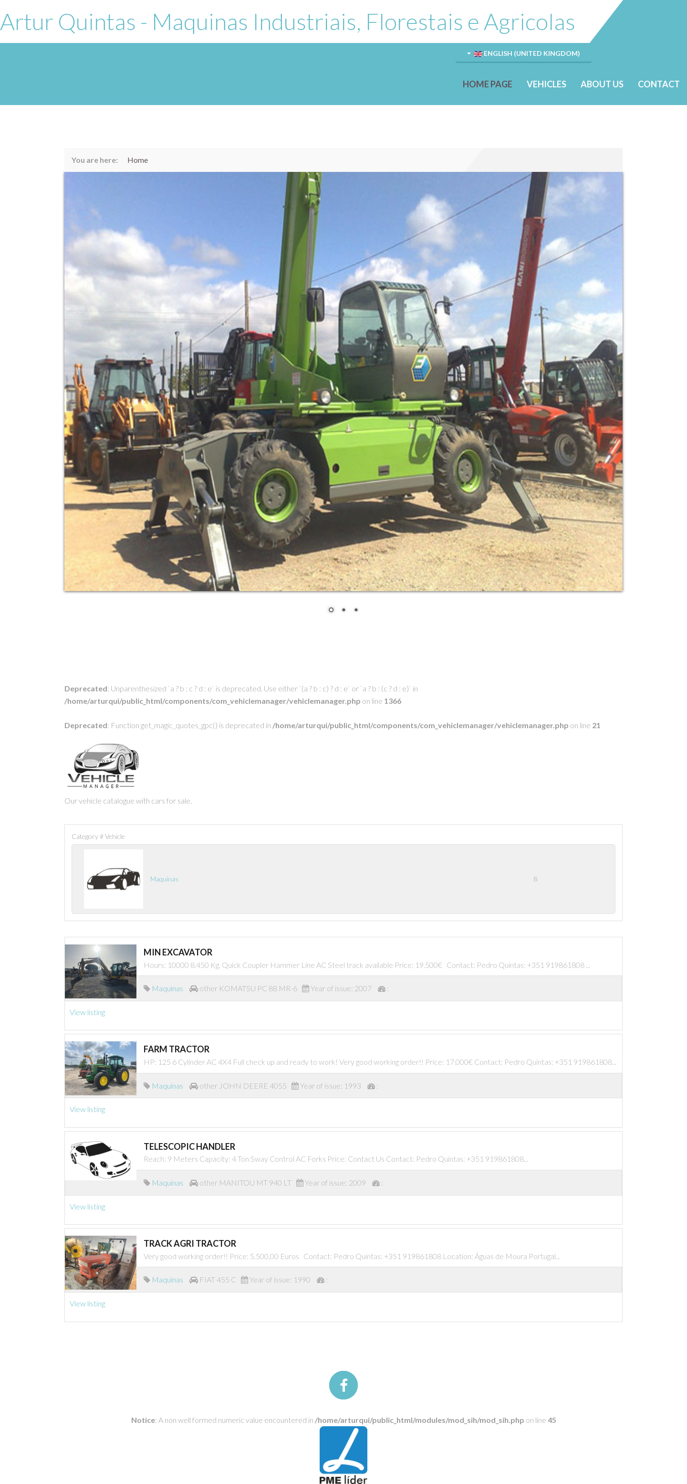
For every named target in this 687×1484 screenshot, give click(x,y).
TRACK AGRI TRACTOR (190, 1243)
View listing (87, 1012)
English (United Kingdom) (523, 53)
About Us (602, 84)
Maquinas (164, 879)
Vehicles (546, 84)
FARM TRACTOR (176, 1049)
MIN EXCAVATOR (178, 952)
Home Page (487, 84)
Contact (659, 84)
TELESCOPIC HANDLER (189, 1146)
